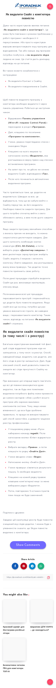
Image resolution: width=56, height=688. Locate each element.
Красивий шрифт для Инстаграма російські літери (13, 630)
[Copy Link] (28, 577)
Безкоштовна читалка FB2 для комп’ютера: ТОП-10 (14, 668)
